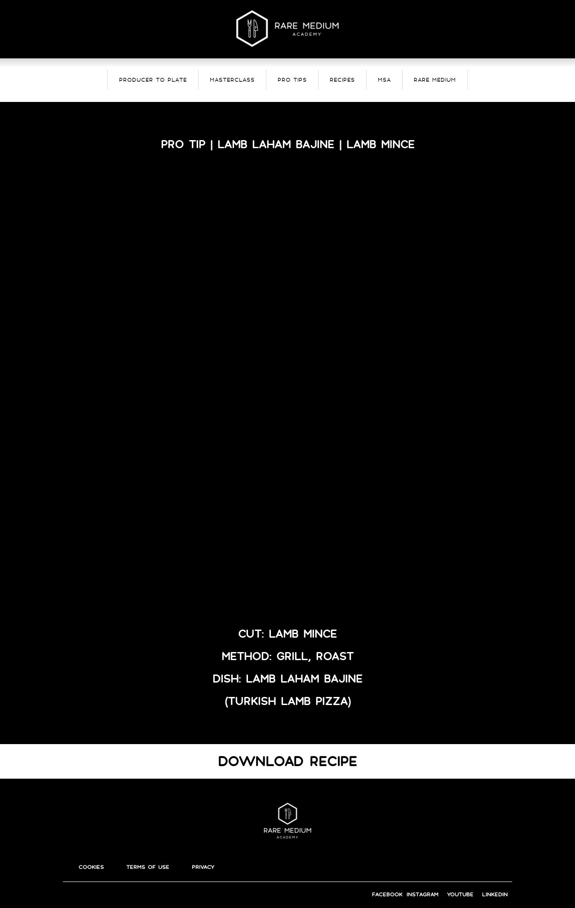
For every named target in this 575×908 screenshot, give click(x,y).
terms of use (147, 867)
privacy (203, 867)
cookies (91, 867)
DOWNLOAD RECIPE (287, 761)
